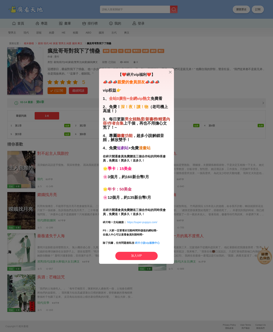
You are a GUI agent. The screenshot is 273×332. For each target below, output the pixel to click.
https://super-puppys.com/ (142, 222)
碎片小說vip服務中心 (147, 242)
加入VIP (136, 255)
